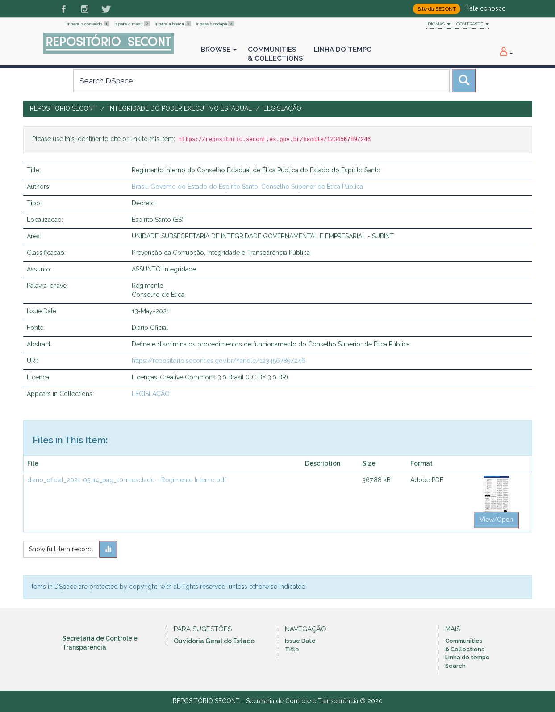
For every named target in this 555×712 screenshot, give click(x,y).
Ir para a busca (173, 23)
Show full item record (60, 549)
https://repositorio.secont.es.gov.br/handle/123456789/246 (218, 360)
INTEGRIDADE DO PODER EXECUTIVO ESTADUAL (180, 108)
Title (292, 649)
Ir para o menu (132, 23)
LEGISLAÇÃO (282, 108)
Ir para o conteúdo (89, 23)
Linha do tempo (467, 657)
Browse (219, 50)
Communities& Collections (275, 54)
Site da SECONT (436, 9)
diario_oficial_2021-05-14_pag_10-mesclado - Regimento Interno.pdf (126, 479)
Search (455, 665)
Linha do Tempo (343, 50)
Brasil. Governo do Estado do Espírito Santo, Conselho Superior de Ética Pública (247, 186)
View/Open (496, 519)
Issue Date (300, 640)
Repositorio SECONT (63, 108)
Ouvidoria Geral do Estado (214, 641)
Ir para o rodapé (215, 23)
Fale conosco (486, 8)
